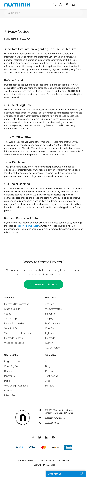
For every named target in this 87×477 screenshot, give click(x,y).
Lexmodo (50, 338)
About (48, 361)
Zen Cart (49, 304)
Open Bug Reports (13, 366)
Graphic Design (12, 308)
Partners (49, 385)
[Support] (60, 4)
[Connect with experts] (43, 284)
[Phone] (54, 4)
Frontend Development (16, 304)
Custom (49, 342)
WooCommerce (53, 308)
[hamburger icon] (81, 4)
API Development (13, 318)
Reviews (8, 390)
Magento (50, 313)
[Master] (43, 447)
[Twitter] (39, 437)
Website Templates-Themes (19, 333)
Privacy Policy (11, 395)
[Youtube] (53, 437)
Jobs (47, 380)
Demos (8, 371)
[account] (67, 5)
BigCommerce (52, 323)
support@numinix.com (27, 225)
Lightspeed (51, 333)
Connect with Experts (43, 284)
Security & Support (13, 328)
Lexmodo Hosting (13, 338)
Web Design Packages (16, 385)
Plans (7, 380)
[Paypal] (19, 447)
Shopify (49, 318)
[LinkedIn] (46, 437)
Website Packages (14, 342)
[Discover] (56, 447)
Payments (9, 375)
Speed (7, 313)
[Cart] (73, 4)
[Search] (43, 12)
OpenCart (50, 328)
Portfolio (49, 371)
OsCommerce (52, 347)
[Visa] (31, 447)
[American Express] (68, 447)
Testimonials (51, 375)
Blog (47, 366)
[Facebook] (33, 437)
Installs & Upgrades (14, 323)
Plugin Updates (12, 361)
